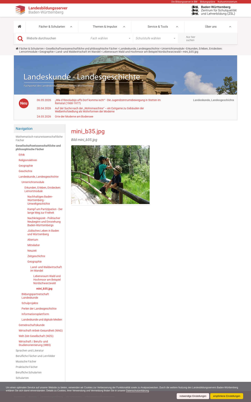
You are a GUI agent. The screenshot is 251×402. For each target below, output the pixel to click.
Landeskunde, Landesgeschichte (139, 48)
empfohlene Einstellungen (226, 396)
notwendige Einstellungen (192, 396)
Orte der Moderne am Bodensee (74, 116)
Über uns (211, 26)
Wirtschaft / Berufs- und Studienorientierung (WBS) (35, 343)
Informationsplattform (35, 314)
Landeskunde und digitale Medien (42, 319)
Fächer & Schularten (52, 26)
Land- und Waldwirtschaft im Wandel (78, 51)
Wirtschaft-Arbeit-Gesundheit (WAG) (41, 330)
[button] (19, 27)
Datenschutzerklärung (137, 390)
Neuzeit (32, 250)
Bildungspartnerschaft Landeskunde (35, 296)
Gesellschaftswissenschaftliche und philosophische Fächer (81, 48)
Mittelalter (33, 245)
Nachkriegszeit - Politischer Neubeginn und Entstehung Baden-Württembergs (44, 222)
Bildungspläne (207, 1)
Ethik (22, 154)
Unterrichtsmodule (172, 48)
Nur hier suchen (190, 38)
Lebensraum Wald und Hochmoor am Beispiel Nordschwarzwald (142, 51)
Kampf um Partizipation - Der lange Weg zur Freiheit (45, 211)
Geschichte (25, 171)
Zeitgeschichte (36, 256)
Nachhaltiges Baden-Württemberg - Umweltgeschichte (40, 200)
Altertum (32, 239)
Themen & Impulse (105, 26)
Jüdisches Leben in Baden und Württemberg (43, 232)
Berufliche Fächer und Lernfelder (35, 356)
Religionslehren (28, 160)
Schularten (22, 377)
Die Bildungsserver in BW (184, 1)
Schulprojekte (30, 303)
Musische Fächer (26, 361)
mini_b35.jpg (44, 288)
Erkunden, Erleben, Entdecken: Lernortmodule (43, 189)
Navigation (24, 128)
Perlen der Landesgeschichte (39, 308)
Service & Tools (158, 26)
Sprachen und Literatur (30, 350)
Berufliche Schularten (29, 372)
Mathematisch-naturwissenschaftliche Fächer (39, 138)
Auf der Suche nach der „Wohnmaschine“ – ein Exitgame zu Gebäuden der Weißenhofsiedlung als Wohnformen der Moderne (99, 110)
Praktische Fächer (27, 367)
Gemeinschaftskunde (32, 325)
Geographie (46, 51)
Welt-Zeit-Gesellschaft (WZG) (36, 336)
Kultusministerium (227, 1)
